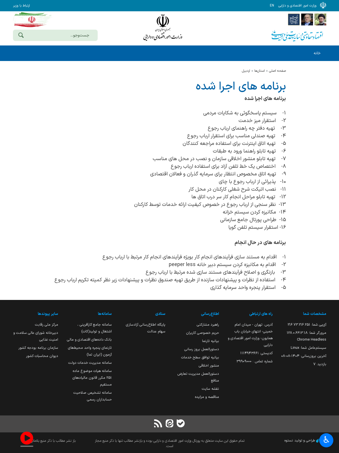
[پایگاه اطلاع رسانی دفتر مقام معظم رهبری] (320, 19)
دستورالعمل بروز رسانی (201, 349)
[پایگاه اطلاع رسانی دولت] (294, 19)
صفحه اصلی (277, 70)
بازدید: (319, 364)
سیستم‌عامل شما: (308, 347)
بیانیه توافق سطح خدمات (200, 357)
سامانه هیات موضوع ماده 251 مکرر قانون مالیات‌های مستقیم (92, 377)
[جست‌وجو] (21, 35)
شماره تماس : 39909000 (255, 361)
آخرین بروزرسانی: (303, 356)
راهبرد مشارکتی (208, 324)
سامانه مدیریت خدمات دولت (90, 362)
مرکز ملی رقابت (46, 324)
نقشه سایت (210, 388)
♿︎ (326, 440)
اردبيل (246, 70)
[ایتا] (169, 424)
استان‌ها (259, 70)
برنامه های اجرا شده (241, 86)
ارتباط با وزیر (21, 5)
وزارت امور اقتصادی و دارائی (162, 27)
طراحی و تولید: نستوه (305, 440)
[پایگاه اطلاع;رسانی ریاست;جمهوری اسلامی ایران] (307, 19)
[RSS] (158, 424)
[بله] (181, 424)
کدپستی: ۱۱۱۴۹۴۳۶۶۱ (256, 353)
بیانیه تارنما (210, 341)
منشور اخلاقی (209, 365)
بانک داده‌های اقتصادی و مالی (89, 339)
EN (272, 5)
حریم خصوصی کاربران (202, 333)
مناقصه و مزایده (207, 397)
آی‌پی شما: (307, 324)
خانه (317, 53)
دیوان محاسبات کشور (42, 356)
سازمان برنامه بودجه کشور (38, 347)
